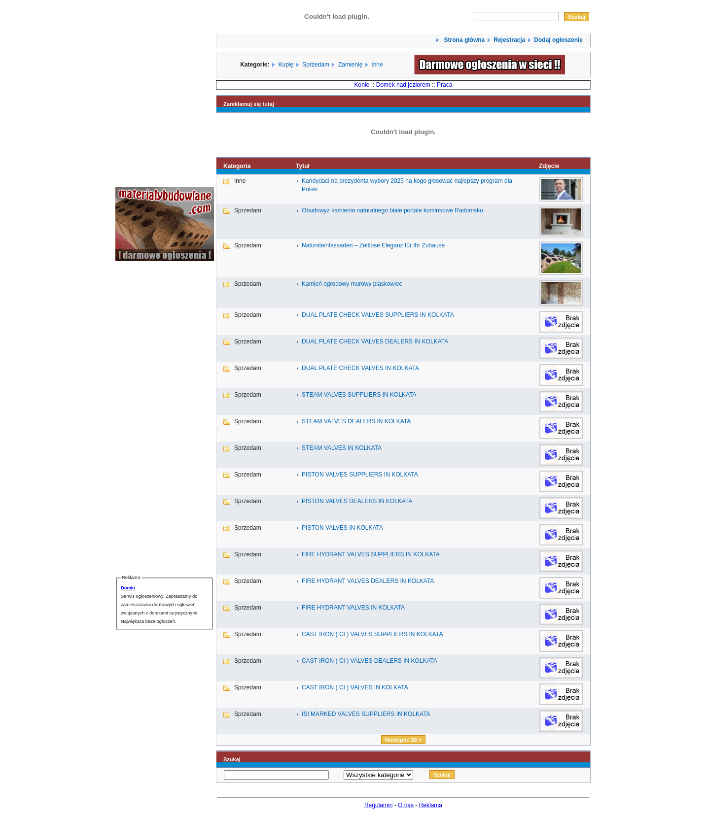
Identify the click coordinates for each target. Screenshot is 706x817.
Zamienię (350, 64)
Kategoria (236, 166)
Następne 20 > (403, 740)
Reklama (430, 805)
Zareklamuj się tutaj (248, 104)
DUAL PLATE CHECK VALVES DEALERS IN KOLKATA (375, 341)
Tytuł (303, 166)
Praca (444, 84)
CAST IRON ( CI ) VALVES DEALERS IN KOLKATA (369, 660)
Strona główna (463, 39)
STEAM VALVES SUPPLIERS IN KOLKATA (359, 394)
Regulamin (378, 805)
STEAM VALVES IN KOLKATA (342, 447)
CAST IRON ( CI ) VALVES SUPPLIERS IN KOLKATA (372, 634)
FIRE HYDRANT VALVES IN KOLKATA (353, 607)
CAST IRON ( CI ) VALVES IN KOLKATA (355, 687)
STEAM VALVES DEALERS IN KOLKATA (356, 421)
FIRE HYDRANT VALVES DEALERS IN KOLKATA (368, 581)
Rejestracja (509, 39)
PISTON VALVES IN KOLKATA (342, 527)
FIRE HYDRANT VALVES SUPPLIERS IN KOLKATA (371, 554)
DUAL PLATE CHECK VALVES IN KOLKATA (360, 368)
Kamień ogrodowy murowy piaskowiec (352, 283)
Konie (362, 84)
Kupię (286, 64)
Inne (377, 64)
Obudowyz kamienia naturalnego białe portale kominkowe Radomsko (392, 210)
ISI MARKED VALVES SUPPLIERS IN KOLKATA (366, 714)
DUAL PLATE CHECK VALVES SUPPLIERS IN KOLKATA (378, 314)
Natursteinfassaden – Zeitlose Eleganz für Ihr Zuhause (373, 245)
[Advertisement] (145, 417)
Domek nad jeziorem (403, 84)
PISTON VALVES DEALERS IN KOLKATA (357, 501)
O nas (406, 805)
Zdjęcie (549, 166)
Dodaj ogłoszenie (558, 39)
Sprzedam (315, 64)
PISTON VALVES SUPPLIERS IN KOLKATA (360, 474)
